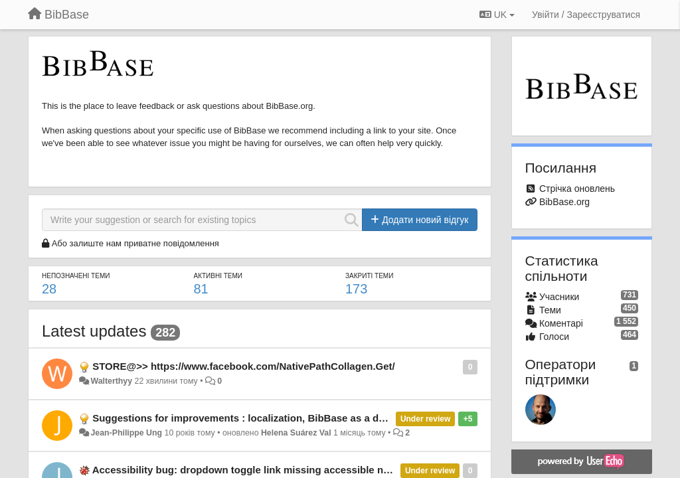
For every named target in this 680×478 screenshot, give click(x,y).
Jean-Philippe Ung (126, 433)
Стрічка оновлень (577, 188)
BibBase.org (564, 202)
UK (497, 14)
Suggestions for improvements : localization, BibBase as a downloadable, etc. (277, 418)
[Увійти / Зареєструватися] (586, 14)
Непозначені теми (76, 275)
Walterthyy (111, 381)
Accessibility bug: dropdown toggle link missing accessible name (247, 469)
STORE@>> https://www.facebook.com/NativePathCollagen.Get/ (243, 366)
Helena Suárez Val (296, 433)
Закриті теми (369, 275)
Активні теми (218, 275)
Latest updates (94, 331)
